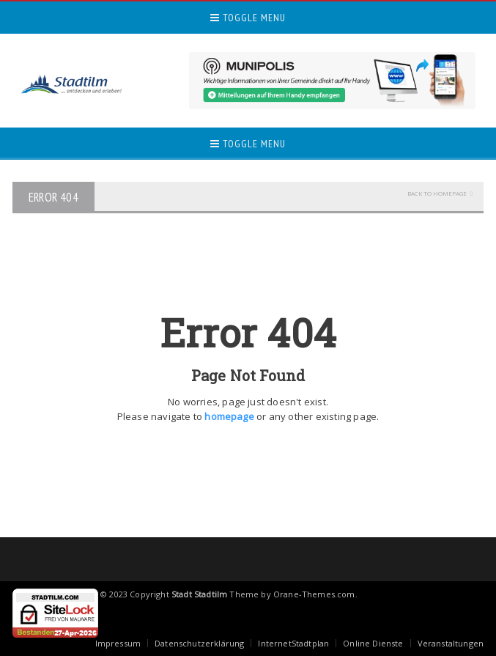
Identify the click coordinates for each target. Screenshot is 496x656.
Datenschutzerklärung (199, 643)
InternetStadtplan (293, 643)
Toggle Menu (248, 17)
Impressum (118, 643)
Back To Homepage (437, 193)
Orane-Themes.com (314, 594)
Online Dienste (373, 643)
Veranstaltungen (451, 643)
